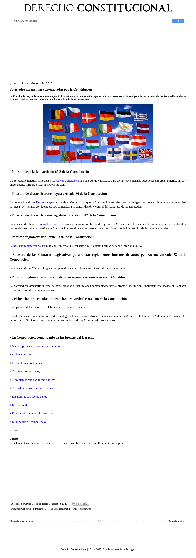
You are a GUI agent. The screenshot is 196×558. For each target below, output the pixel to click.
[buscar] (91, 21)
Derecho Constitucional (56, 508)
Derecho (39, 508)
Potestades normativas (80, 508)
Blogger (130, 549)
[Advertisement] (98, 52)
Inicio (101, 521)
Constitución (27, 508)
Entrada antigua (177, 521)
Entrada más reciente (21, 521)
